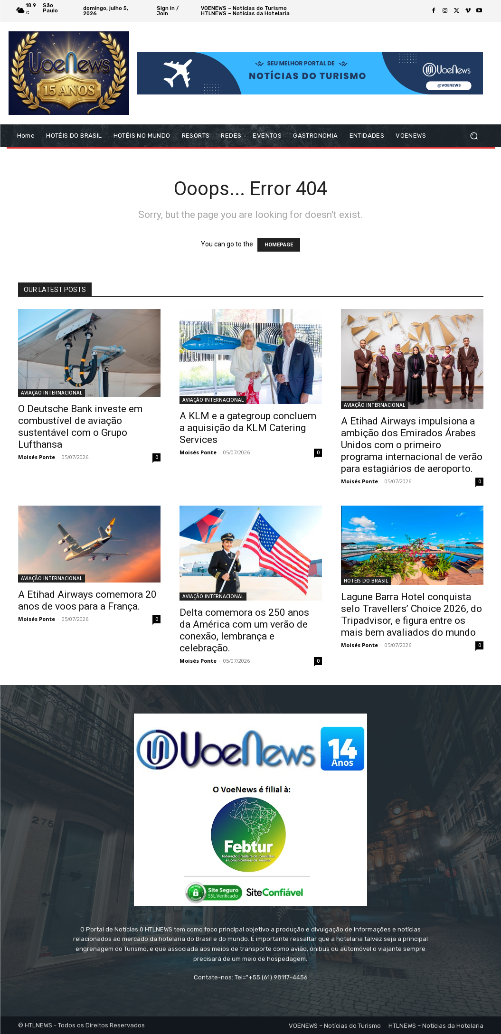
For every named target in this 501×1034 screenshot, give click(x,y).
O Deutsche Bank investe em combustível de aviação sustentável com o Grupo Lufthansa (80, 426)
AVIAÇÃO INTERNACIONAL (51, 392)
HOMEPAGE (279, 245)
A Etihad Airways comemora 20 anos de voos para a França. (87, 600)
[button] (474, 136)
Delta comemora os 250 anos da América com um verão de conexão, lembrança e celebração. (244, 630)
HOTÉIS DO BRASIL (366, 580)
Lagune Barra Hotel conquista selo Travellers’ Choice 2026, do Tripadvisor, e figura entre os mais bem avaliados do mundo (411, 614)
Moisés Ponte (36, 457)
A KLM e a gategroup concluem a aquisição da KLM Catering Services (248, 427)
